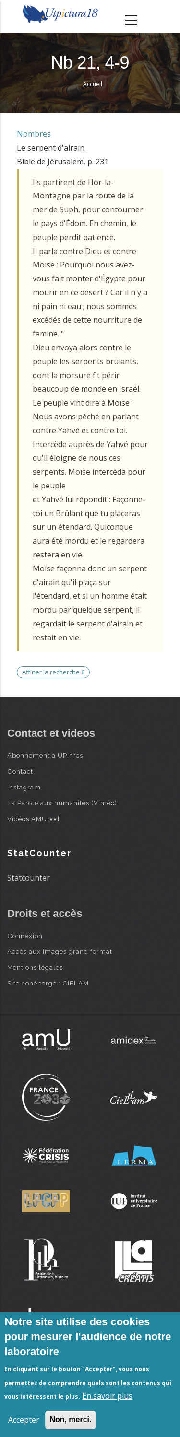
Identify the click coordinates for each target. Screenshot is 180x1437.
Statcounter (28, 877)
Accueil (92, 84)
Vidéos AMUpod (33, 819)
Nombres (34, 133)
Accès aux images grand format (59, 951)
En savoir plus (107, 1396)
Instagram (24, 787)
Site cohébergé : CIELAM (48, 983)
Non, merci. (70, 1419)
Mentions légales (35, 967)
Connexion (25, 935)
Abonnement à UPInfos (45, 755)
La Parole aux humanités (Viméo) (62, 803)
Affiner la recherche (53, 672)
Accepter (23, 1419)
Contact (20, 771)
